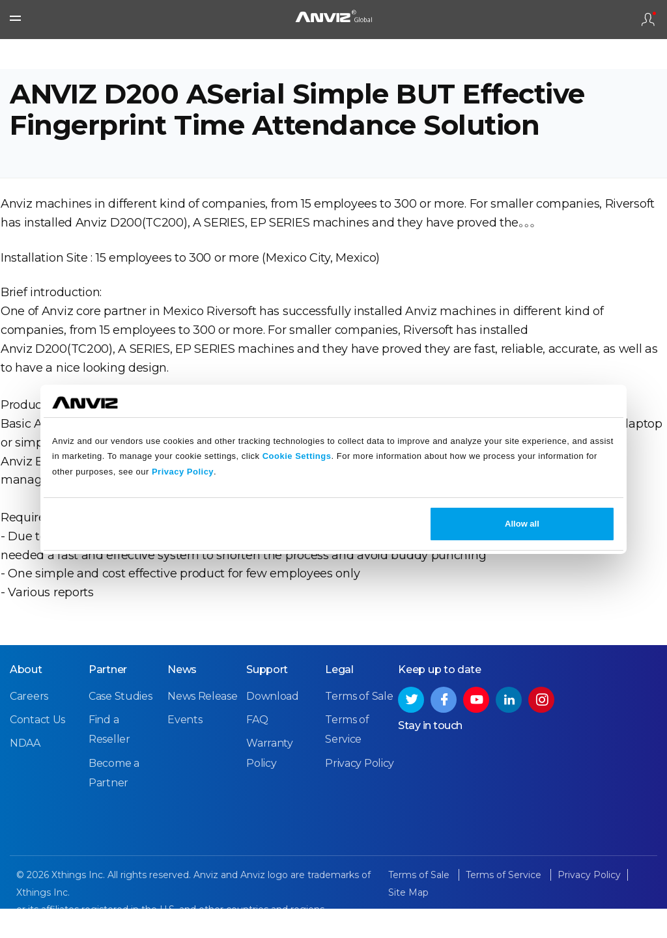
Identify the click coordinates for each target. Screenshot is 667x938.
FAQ (257, 749)
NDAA (25, 773)
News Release (202, 726)
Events (184, 749)
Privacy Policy (183, 471)
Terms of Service (505, 905)
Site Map (408, 922)
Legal (339, 699)
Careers (29, 726)
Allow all (522, 524)
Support (267, 699)
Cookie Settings (297, 456)
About (26, 699)
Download (272, 726)
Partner (108, 699)
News (182, 699)
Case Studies (120, 726)
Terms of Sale (359, 726)
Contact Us (37, 749)
